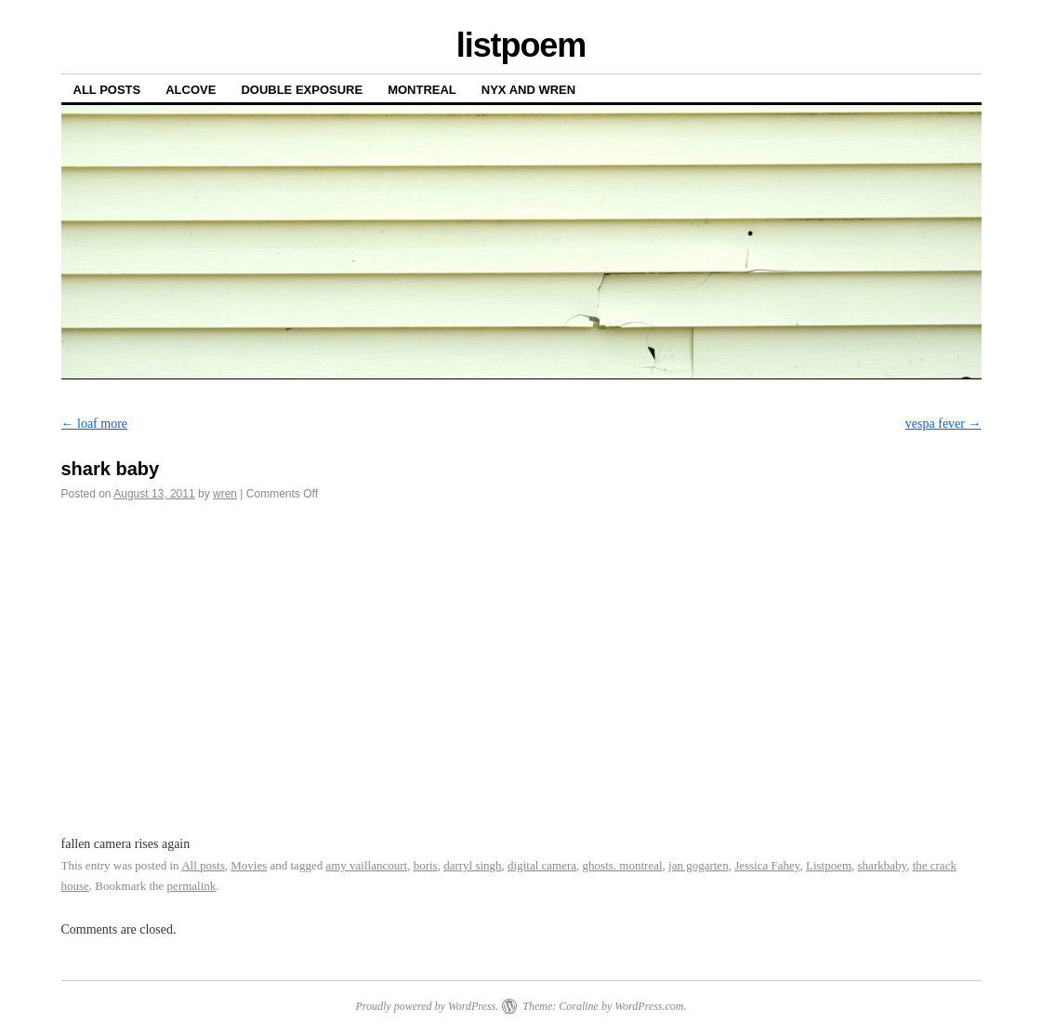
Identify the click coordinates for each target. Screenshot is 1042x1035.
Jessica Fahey (766, 865)
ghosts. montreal (623, 865)
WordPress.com (648, 1006)
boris (426, 865)
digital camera (542, 865)
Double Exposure (302, 90)
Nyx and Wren (528, 90)
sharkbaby (882, 865)
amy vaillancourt (366, 865)
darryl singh (472, 865)
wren (225, 493)
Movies (249, 865)
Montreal (422, 90)
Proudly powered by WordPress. (426, 1006)
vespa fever (943, 424)
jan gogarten (698, 865)
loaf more (94, 424)
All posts (107, 90)
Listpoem (828, 865)
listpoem (521, 45)
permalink (192, 886)
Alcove (190, 90)
